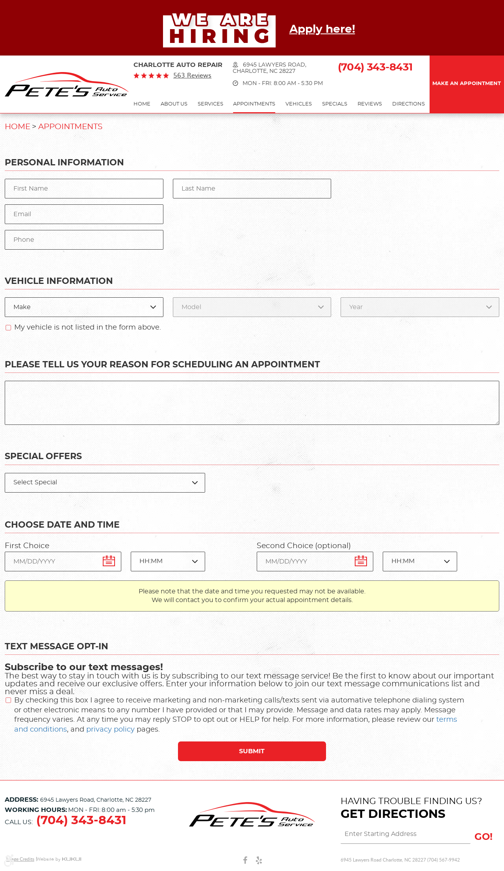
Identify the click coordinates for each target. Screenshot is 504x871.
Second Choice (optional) (304, 546)
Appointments (254, 104)
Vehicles (298, 104)
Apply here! (322, 29)
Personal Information (64, 162)
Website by (59, 859)
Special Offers (43, 456)
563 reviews (192, 75)
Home (141, 104)
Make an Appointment (466, 83)
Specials (334, 104)
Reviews (370, 104)
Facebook (245, 860)
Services (210, 104)
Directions (408, 104)
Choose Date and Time (62, 525)
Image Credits (20, 859)
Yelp (259, 860)
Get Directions (393, 814)
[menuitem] (141, 104)
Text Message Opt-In (56, 646)
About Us (174, 104)
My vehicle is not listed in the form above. (87, 327)
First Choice (27, 546)
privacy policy (110, 729)
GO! (483, 837)
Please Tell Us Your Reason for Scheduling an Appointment (162, 364)
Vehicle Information (59, 281)
